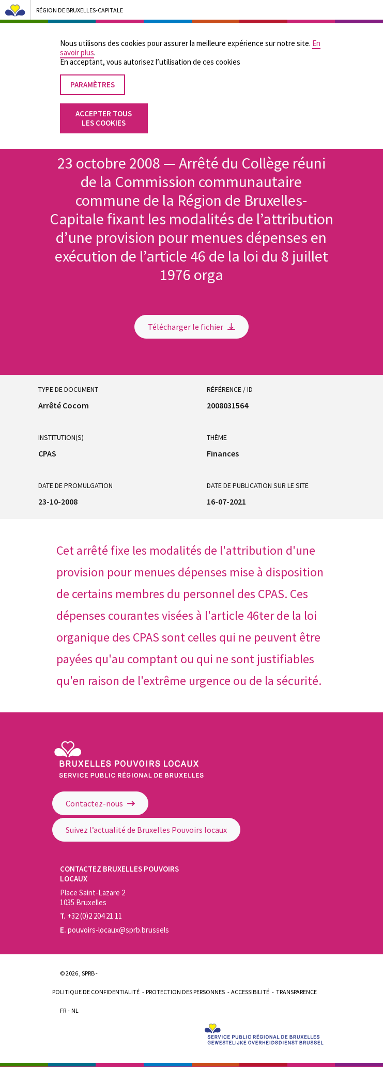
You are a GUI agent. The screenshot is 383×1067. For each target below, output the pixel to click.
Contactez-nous (100, 803)
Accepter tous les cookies (103, 106)
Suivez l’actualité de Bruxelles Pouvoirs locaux (146, 830)
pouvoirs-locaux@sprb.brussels (114, 930)
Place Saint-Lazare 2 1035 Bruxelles (92, 897)
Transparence (296, 992)
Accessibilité (250, 992)
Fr (63, 1010)
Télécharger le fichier (191, 327)
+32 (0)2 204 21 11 (91, 916)
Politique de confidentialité (96, 992)
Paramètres (92, 73)
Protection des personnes (185, 992)
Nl (75, 1010)
